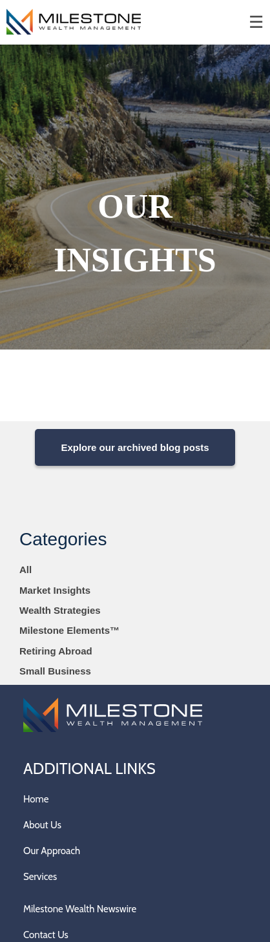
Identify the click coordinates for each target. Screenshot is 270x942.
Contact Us (45, 935)
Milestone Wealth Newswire (79, 909)
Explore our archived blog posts (135, 447)
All (25, 569)
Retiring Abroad (55, 650)
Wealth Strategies (60, 610)
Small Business (55, 670)
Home (35, 799)
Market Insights (54, 590)
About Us (42, 825)
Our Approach (51, 851)
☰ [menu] (256, 22)
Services (40, 877)
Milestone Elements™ (69, 630)
